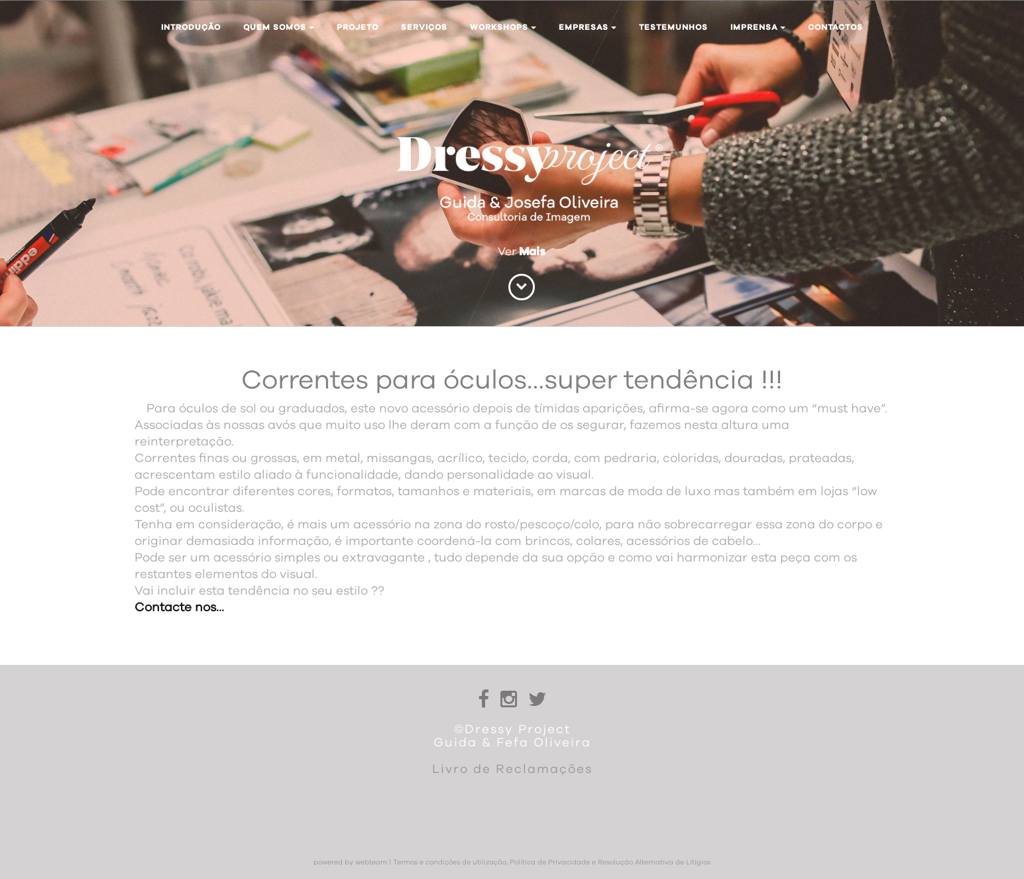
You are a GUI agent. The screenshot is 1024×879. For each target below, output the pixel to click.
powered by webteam (350, 862)
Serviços (424, 27)
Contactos (835, 27)
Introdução (191, 27)
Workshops (503, 27)
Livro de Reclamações (512, 769)
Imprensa (757, 27)
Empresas (587, 27)
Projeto (357, 27)
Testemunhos (673, 27)
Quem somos (278, 27)
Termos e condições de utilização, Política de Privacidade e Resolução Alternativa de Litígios (552, 862)
